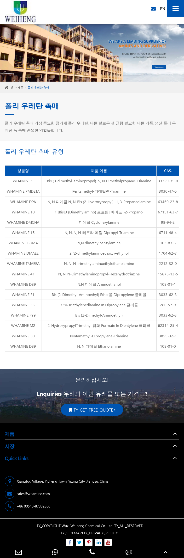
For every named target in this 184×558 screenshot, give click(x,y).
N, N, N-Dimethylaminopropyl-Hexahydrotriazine (99, 273)
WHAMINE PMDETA (23, 191)
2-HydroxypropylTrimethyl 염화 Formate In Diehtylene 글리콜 (99, 325)
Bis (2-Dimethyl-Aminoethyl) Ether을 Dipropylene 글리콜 (99, 294)
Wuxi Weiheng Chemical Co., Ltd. (87, 525)
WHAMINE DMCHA (23, 222)
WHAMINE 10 (23, 211)
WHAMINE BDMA (23, 242)
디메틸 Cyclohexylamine (99, 222)
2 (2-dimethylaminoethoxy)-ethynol (99, 253)
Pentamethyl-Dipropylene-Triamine (99, 335)
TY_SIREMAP (71, 532)
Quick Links (16, 458)
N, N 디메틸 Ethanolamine (99, 346)
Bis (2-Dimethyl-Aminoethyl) (99, 315)
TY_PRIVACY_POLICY (100, 532)
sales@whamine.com (27, 494)
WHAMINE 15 (23, 232)
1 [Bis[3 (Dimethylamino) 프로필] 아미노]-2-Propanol (99, 211)
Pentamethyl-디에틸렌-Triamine (99, 191)
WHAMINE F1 (23, 294)
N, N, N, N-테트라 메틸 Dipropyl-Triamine (99, 232)
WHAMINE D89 (23, 284)
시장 (9, 445)
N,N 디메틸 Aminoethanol (99, 284)
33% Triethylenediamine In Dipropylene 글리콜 (99, 304)
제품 (20, 87)
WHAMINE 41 (23, 273)
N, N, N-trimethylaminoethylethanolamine (99, 263)
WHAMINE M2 (23, 325)
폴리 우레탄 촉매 (38, 87)
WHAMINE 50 (23, 335)
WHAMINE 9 (23, 180)
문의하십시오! (92, 379)
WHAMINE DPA (23, 201)
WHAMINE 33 (23, 304)
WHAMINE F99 (23, 315)
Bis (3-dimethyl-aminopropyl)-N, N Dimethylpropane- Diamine (99, 180)
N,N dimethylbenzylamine (99, 242)
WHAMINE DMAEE (23, 253)
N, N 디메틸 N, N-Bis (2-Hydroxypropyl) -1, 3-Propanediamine (99, 201)
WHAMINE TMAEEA (23, 263)
